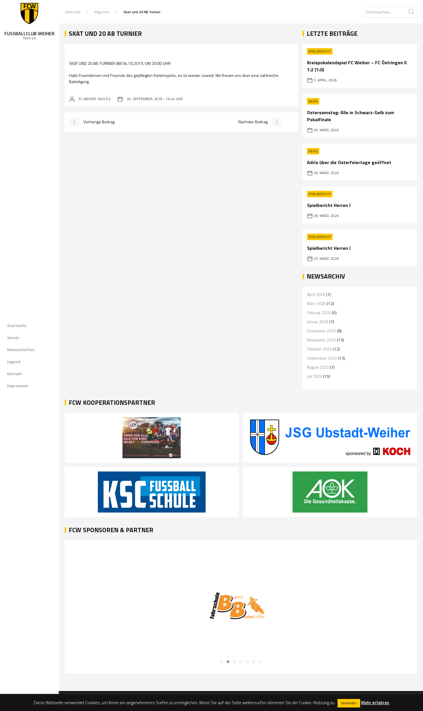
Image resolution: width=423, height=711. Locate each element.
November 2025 (321, 340)
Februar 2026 (319, 312)
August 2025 (318, 367)
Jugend (13, 361)
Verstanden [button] (349, 703)
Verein (13, 337)
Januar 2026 (317, 322)
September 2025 (322, 358)
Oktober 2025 (319, 349)
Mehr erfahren (375, 702)
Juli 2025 (314, 376)
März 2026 (316, 303)
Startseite (16, 325)
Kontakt (14, 373)
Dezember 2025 (321, 331)
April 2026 (316, 294)
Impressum (17, 386)
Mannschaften (21, 349)
